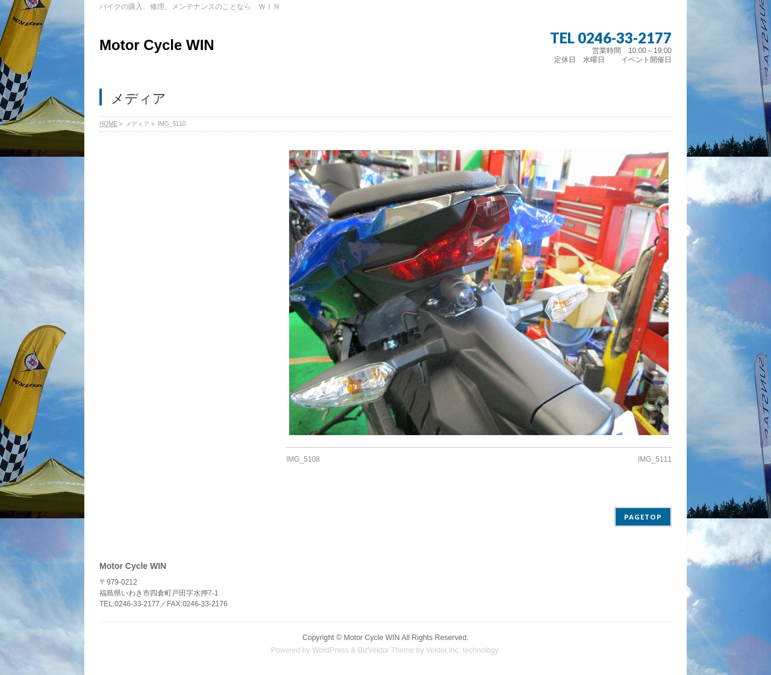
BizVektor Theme (386, 650)
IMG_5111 (655, 459)
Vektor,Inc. (443, 650)
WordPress (330, 650)
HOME (108, 124)
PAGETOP (643, 517)
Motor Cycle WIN (156, 45)
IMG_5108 (303, 459)
